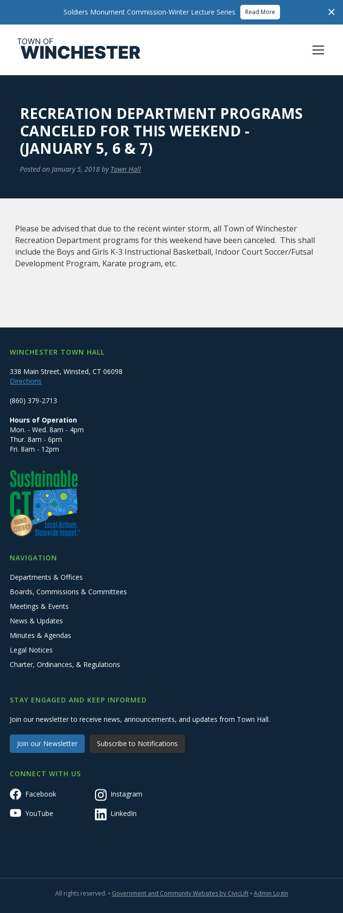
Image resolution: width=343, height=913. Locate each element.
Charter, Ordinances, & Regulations (65, 664)
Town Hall (125, 169)
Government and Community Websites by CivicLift (180, 893)
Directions (26, 381)
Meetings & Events (39, 606)
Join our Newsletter (47, 743)
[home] (79, 50)
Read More (260, 12)
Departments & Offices (46, 577)
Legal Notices (31, 649)
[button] (316, 50)
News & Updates (36, 620)
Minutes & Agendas (40, 635)
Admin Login (271, 893)
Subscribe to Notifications (137, 743)
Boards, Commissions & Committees (68, 591)
